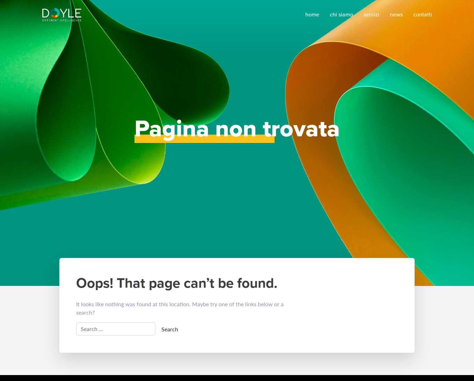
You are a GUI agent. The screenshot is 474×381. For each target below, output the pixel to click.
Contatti (422, 14)
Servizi (371, 14)
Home (312, 14)
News (396, 14)
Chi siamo (341, 14)
